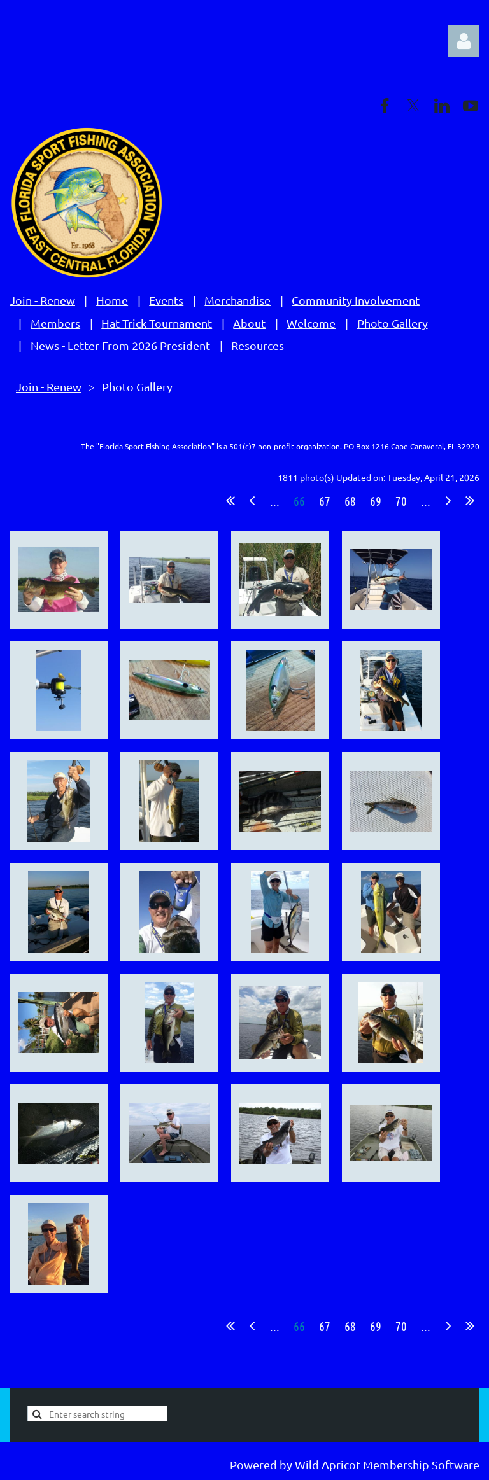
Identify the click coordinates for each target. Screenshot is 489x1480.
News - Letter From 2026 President (120, 345)
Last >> (470, 500)
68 (350, 500)
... (274, 500)
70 (401, 500)
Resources (257, 345)
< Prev (252, 500)
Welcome (311, 323)
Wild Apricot (327, 1464)
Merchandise (237, 300)
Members (55, 323)
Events (166, 300)
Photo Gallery (392, 323)
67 (324, 500)
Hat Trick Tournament (156, 323)
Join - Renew (42, 300)
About (249, 323)
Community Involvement (356, 300)
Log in (463, 41)
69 (375, 500)
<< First (230, 500)
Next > (448, 500)
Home (112, 300)
